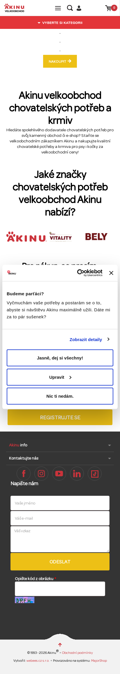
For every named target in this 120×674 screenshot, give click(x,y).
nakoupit (57, 61)
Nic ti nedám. (59, 396)
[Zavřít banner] (111, 273)
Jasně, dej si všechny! (60, 357)
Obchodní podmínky (77, 653)
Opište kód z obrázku (35, 579)
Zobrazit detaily (86, 339)
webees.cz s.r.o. (38, 661)
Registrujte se (60, 417)
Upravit (60, 376)
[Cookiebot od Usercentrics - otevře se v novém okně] (78, 273)
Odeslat (60, 562)
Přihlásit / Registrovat (81, 8)
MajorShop (99, 661)
